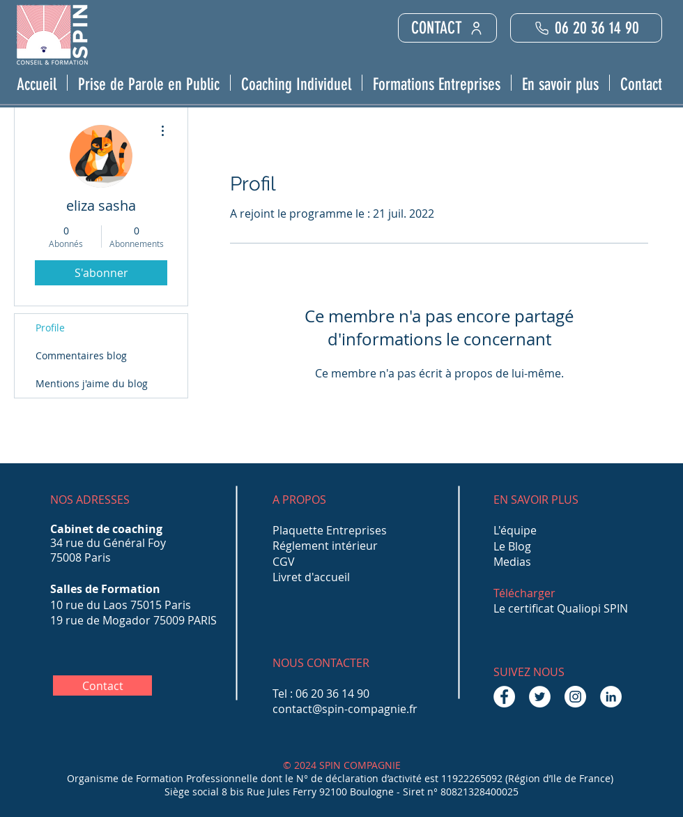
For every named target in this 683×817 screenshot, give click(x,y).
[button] (149, 83)
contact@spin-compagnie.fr (345, 709)
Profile (50, 327)
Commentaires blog (81, 355)
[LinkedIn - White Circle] (611, 696)
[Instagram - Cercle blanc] (575, 696)
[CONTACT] (447, 28)
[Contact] (102, 685)
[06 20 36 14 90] (586, 28)
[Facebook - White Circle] (504, 696)
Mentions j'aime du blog (92, 383)
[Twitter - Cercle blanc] (540, 696)
